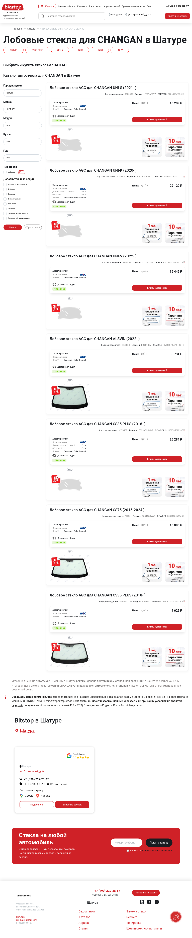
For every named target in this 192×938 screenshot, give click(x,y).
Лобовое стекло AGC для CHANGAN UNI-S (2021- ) (93, 88)
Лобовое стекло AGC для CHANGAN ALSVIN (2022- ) (95, 339)
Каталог (49, 6)
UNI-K (80, 50)
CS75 (60, 50)
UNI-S (100, 50)
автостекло (24, 895)
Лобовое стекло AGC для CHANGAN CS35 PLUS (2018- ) (98, 424)
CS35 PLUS (37, 50)
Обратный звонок (177, 16)
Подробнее (36, 804)
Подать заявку (159, 842)
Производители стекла (133, 6)
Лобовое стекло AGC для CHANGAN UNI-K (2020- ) (93, 170)
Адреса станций (112, 6)
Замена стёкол (65, 6)
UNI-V (120, 50)
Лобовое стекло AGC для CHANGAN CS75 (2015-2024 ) (97, 510)
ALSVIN (14, 50)
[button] (27, 730)
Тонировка (94, 6)
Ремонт (81, 6)
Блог (149, 6)
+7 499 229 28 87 (177, 6)
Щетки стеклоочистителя (144, 928)
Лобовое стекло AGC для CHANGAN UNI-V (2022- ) (93, 256)
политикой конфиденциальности (156, 851)
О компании (86, 911)
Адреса (83, 922)
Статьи (83, 928)
